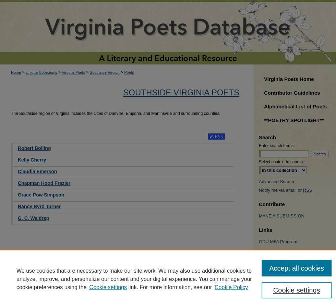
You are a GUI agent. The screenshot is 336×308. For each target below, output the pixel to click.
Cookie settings (108, 287)
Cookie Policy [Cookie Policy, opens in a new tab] (231, 287)
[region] (168, 279)
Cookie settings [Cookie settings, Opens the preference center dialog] (296, 290)
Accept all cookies (296, 268)
